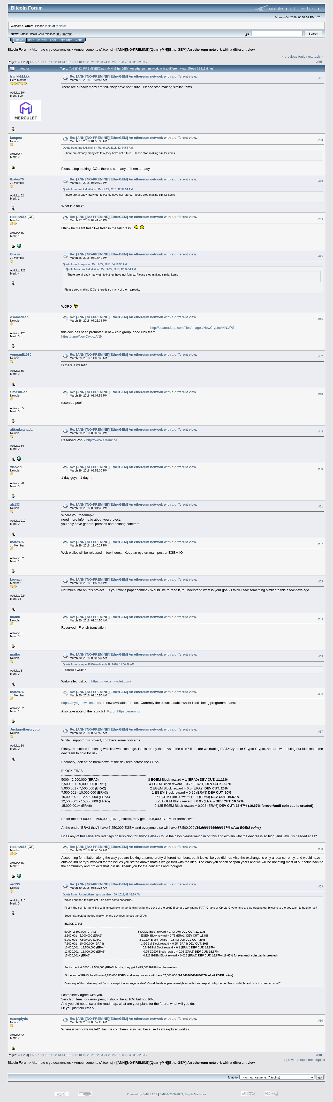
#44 (320, 218)
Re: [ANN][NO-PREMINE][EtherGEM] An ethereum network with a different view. (133, 76)
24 (105, 62)
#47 (320, 356)
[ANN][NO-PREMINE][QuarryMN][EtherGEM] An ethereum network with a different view (185, 49)
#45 (320, 256)
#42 (320, 139)
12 (55, 62)
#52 (320, 543)
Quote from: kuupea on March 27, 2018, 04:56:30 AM (95, 264)
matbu (15, 617)
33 (143, 62)
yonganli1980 (20, 354)
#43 (320, 181)
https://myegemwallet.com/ (111, 681)
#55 (320, 656)
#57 (320, 731)
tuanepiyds (19, 1019)
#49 (320, 431)
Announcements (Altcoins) (93, 49)
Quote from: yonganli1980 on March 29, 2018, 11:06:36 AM (98, 664)
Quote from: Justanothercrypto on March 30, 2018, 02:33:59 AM (101, 894)
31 (135, 62)
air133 (15, 504)
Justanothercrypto (25, 729)
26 (114, 62)
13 (59, 62)
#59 (320, 886)
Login (53, 40)
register (61, 25)
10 (46, 62)
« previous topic (293, 56)
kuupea (16, 138)
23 (101, 62)
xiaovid (16, 467)
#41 (320, 78)
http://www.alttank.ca (101, 440)
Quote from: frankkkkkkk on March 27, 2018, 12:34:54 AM (98, 147)
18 (80, 62)
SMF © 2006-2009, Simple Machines (183, 1094)
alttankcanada (21, 429)
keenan (16, 579)
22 (97, 62)
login (48, 25)
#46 (320, 319)
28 (122, 62)
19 (84, 62)
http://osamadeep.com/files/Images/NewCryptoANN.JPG (192, 328)
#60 (320, 1020)
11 (50, 62)
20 (88, 62)
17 (76, 62)
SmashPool (19, 392)
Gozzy (15, 254)
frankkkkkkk (19, 76)
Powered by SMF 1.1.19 (142, 1094)
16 (71, 62)
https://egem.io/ (128, 711)
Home (19, 40)
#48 (320, 394)
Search (42, 40)
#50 (320, 468)
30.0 (58, 33)
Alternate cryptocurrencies (51, 49)
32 (139, 62)
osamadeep (19, 317)
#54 (320, 618)
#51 (320, 506)
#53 (320, 581)
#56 (320, 694)
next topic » (315, 56)
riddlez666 (18, 217)
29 (126, 62)
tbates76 (17, 179)
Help (31, 40)
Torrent (67, 33)
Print (319, 61)
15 (67, 62)
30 (130, 62)
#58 (320, 848)
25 (109, 62)
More (78, 40)
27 (118, 62)
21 (93, 62)
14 (63, 62)
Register (66, 40)
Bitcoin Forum (18, 49)
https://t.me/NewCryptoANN (82, 336)
